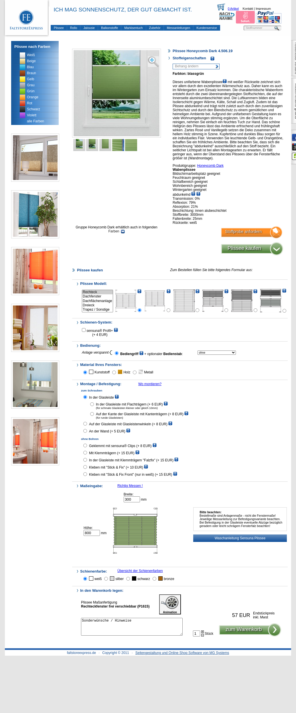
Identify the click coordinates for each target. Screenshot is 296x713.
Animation (170, 604)
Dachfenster (97, 296)
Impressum (263, 8)
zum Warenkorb (244, 633)
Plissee (59, 28)
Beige (31, 61)
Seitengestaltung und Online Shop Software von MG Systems (182, 653)
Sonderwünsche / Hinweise (132, 628)
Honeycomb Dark (210, 166)
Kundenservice (206, 28)
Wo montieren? (149, 384)
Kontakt (247, 8)
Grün (31, 91)
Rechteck (97, 292)
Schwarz (33, 109)
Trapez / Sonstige (97, 309)
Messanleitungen (178, 28)
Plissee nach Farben (32, 46)
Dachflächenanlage (97, 301)
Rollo (73, 28)
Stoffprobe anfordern (243, 231)
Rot (29, 103)
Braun (31, 73)
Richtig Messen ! (130, 486)
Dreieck (97, 305)
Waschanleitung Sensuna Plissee (240, 538)
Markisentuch (133, 28)
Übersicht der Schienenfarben (140, 571)
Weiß (31, 55)
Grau (31, 85)
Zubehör (155, 28)
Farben (116, 231)
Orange (32, 97)
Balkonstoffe (109, 28)
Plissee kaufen (244, 248)
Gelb (30, 79)
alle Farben (35, 121)
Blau (30, 67)
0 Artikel (233, 8)
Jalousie (89, 28)
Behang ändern (186, 66)
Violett (31, 115)
